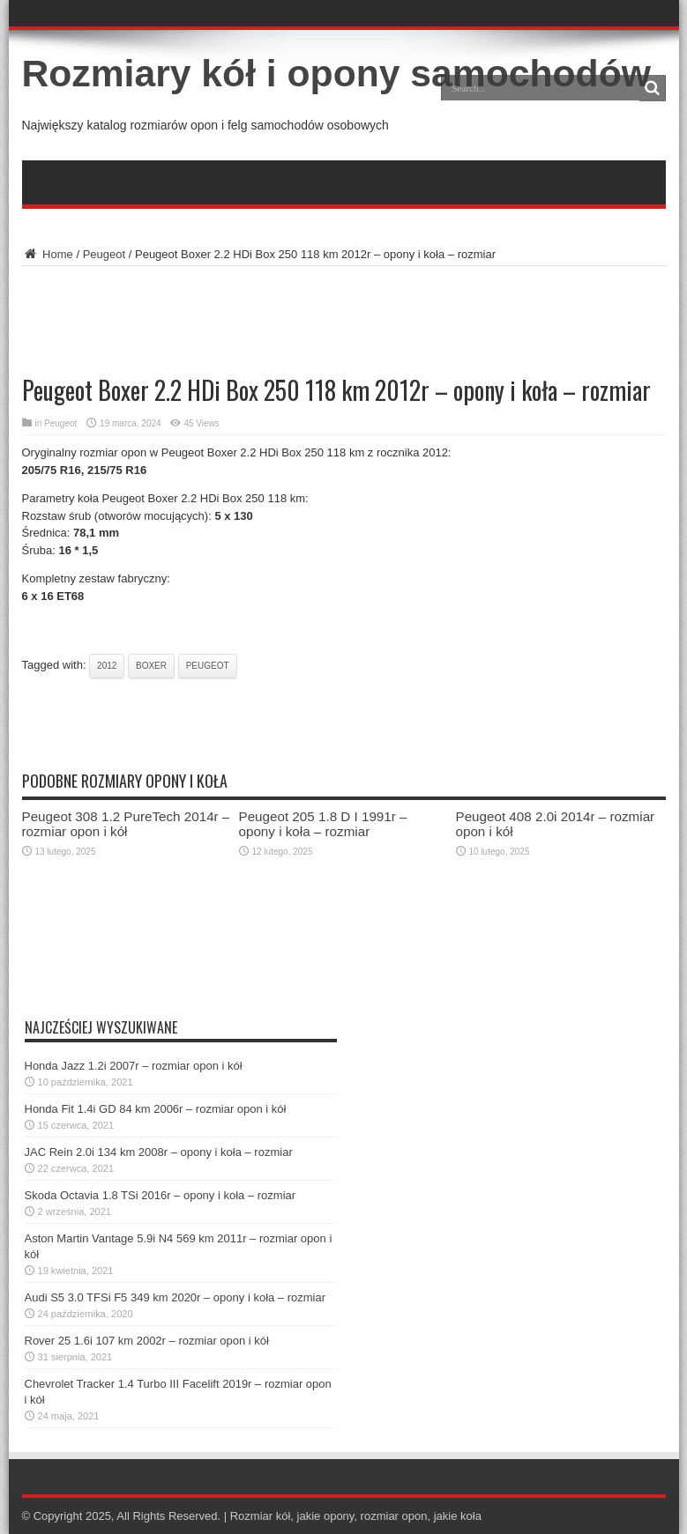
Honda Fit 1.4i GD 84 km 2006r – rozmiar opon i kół (156, 1108)
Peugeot (104, 254)
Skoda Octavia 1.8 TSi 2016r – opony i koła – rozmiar (160, 1195)
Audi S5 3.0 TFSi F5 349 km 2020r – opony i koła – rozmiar (175, 1297)
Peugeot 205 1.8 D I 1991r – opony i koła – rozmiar (323, 824)
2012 (106, 666)
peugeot (207, 666)
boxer (151, 666)
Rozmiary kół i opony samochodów (336, 73)
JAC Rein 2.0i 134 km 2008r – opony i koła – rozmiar (159, 1152)
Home (47, 254)
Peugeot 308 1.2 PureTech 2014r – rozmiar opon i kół (126, 824)
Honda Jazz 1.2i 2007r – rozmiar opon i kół (134, 1065)
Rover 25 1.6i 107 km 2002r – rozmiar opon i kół (147, 1340)
